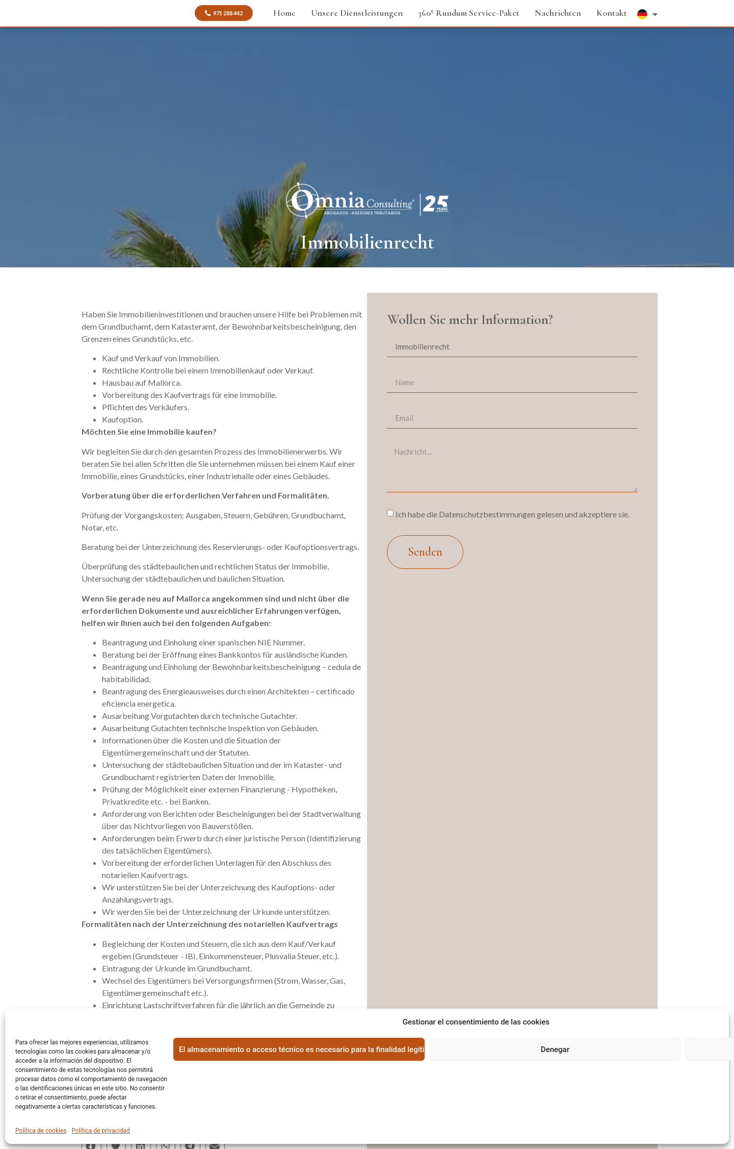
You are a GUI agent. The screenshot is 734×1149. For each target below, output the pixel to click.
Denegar (555, 1049)
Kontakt (611, 11)
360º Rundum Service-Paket (468, 11)
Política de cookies (41, 1130)
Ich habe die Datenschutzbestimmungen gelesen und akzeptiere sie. (513, 514)
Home (284, 11)
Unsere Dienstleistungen (357, 11)
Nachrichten (558, 11)
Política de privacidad (101, 1130)
